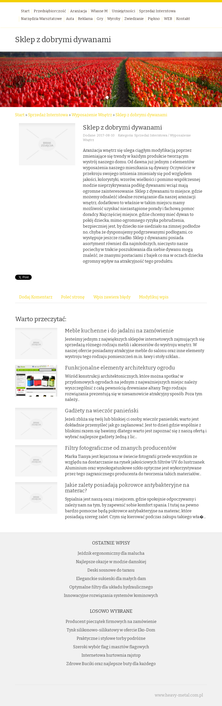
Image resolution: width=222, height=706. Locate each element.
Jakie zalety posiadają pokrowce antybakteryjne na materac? (127, 488)
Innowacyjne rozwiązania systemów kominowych (111, 595)
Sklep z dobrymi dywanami (141, 114)
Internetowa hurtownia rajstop (111, 655)
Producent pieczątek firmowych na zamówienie (111, 621)
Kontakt (183, 19)
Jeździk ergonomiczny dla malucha (111, 553)
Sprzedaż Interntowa (48, 114)
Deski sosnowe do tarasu (111, 570)
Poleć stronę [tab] (73, 297)
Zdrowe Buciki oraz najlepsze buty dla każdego (111, 663)
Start (20, 114)
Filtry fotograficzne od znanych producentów (120, 448)
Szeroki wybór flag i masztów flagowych (111, 646)
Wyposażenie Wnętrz (92, 114)
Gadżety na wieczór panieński (102, 411)
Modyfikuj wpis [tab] (154, 297)
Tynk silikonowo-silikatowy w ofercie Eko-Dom (111, 630)
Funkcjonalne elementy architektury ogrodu (120, 368)
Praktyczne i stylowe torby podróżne (111, 638)
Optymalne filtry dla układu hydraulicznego (111, 587)
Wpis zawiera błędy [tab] (111, 297)
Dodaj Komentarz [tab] (35, 297)
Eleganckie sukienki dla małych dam (111, 578)
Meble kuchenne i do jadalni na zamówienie (119, 331)
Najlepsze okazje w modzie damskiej (111, 561)
